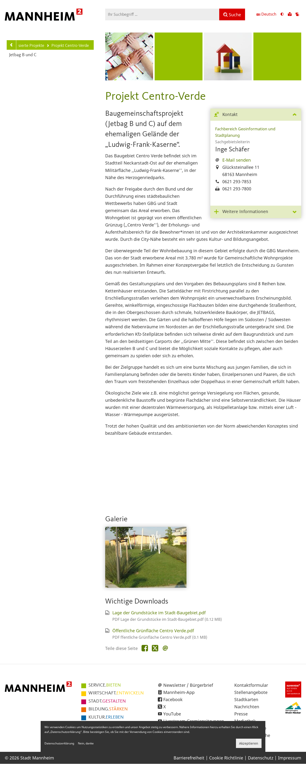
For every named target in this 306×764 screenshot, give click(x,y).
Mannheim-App (179, 692)
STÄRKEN (108, 709)
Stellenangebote (251, 692)
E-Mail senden (236, 160)
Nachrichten (246, 706)
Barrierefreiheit (189, 758)
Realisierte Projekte (25, 46)
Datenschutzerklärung (59, 743)
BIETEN (104, 685)
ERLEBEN (106, 717)
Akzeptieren (248, 743)
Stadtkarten (246, 699)
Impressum (289, 758)
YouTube (172, 714)
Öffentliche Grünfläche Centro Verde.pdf (153, 630)
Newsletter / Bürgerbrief (188, 685)
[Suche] (232, 14)
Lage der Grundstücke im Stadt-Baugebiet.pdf (159, 613)
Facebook (173, 699)
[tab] (255, 115)
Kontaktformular (251, 685)
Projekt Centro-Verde (68, 46)
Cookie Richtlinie (226, 758)
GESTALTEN (107, 701)
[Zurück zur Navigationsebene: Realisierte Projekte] (11, 45)
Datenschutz (260, 758)
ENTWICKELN (116, 693)
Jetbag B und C (23, 55)
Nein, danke (86, 743)
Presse (241, 714)
